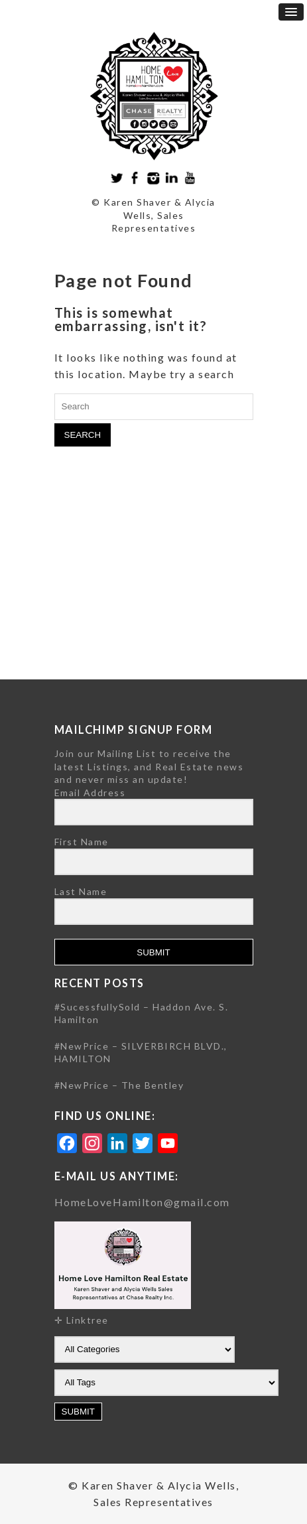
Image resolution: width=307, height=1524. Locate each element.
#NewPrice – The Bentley (119, 1085)
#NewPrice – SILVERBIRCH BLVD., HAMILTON (140, 1052)
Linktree (87, 1320)
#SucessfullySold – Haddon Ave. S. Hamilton (141, 1013)
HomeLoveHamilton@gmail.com (142, 1202)
